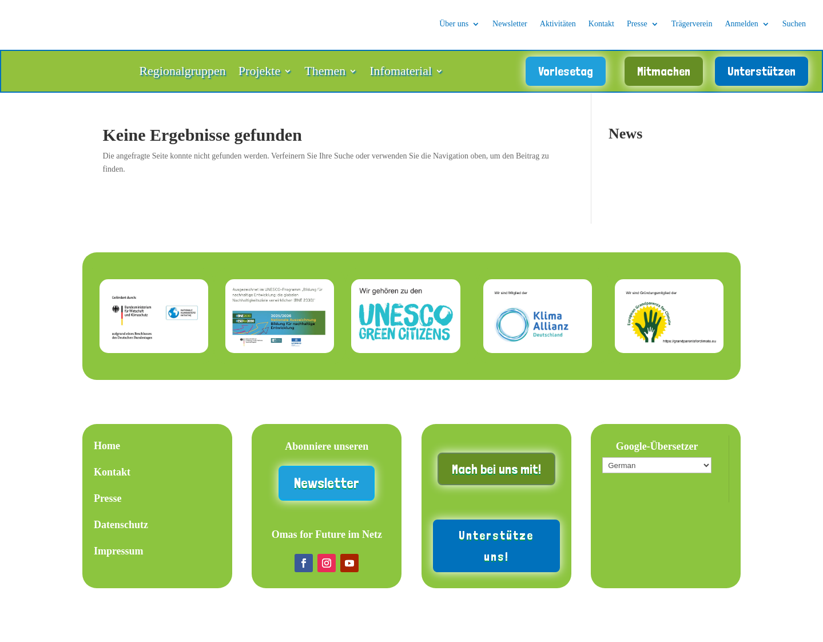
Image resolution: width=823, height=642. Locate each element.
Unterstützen (761, 73)
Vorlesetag (565, 73)
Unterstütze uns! (496, 551)
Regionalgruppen (182, 75)
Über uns (453, 24)
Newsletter (509, 24)
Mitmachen (663, 73)
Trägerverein (692, 24)
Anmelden (741, 24)
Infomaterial (400, 75)
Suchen (794, 24)
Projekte (259, 75)
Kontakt (601, 24)
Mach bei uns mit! (496, 475)
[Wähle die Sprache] (656, 471)
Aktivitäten (558, 24)
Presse (637, 24)
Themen (324, 75)
